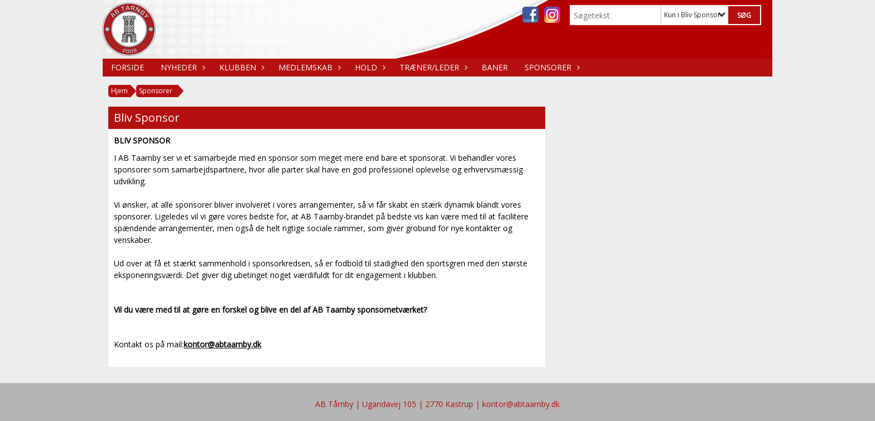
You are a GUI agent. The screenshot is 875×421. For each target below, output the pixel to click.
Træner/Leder (432, 67)
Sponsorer (551, 67)
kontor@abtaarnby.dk (222, 344)
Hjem (119, 90)
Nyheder (182, 67)
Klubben (240, 67)
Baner (495, 67)
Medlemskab (308, 67)
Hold (369, 67)
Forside (127, 67)
